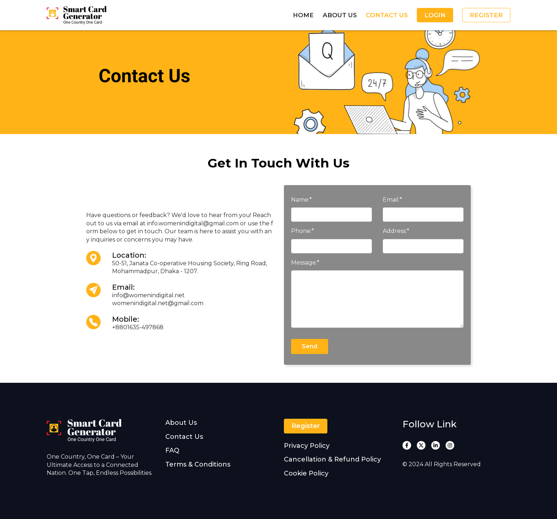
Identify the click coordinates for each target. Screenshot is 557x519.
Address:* (396, 231)
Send (309, 346)
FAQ (172, 450)
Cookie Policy (306, 473)
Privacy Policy (307, 446)
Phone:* (302, 231)
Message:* (305, 262)
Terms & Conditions (197, 464)
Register (486, 15)
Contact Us (387, 15)
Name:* (301, 199)
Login (435, 15)
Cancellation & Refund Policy (332, 459)
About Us (340, 15)
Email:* (392, 199)
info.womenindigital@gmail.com (193, 223)
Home (303, 15)
